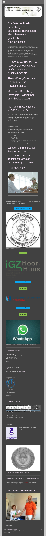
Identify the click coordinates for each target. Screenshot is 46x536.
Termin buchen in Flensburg (23, 307)
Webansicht (39, 530)
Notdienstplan (22, 371)
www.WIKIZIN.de (9, 412)
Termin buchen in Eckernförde (23, 282)
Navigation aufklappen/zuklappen (23, 2)
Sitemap (15, 529)
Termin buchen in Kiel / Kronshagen (23, 208)
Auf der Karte (23, 253)
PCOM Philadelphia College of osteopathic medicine (17, 472)
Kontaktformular (9, 368)
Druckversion (8, 529)
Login (40, 529)
